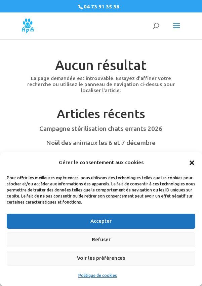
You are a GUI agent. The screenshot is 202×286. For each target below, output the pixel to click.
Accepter (101, 221)
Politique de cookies (97, 275)
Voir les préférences (101, 258)
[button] (192, 162)
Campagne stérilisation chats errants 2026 (100, 128)
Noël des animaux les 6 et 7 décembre (101, 142)
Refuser (101, 239)
